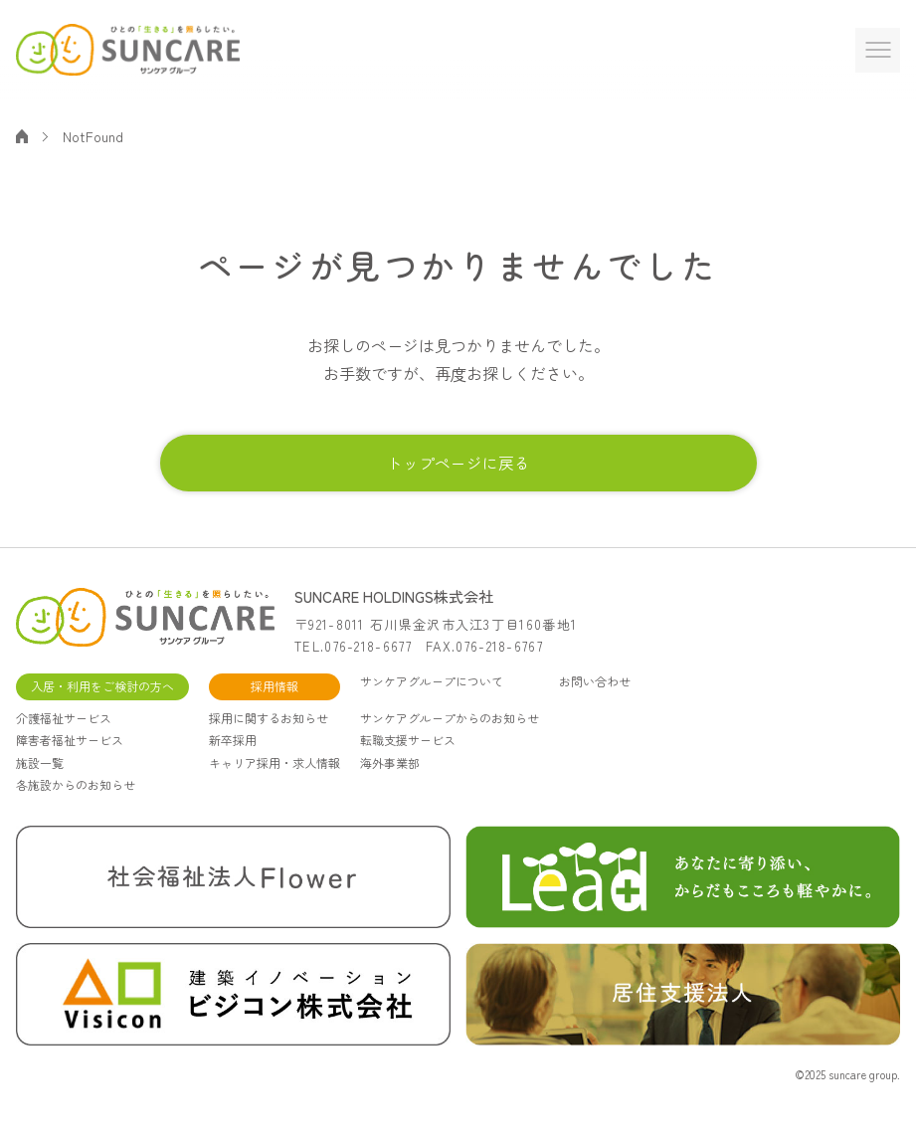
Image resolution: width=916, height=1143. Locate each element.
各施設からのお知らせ (75, 803)
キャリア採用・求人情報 (274, 781)
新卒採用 (233, 758)
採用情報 (274, 704)
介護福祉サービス (63, 736)
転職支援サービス (408, 758)
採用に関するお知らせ (268, 736)
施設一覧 (40, 781)
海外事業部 (390, 781)
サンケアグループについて (431, 700)
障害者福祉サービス (69, 758)
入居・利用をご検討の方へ (102, 704)
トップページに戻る (458, 470)
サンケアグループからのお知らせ (449, 736)
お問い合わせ (595, 700)
